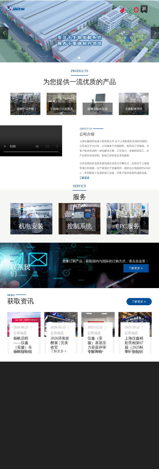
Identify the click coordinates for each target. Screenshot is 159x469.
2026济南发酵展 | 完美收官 (60, 342)
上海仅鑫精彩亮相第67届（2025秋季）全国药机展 (134, 347)
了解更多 (84, 177)
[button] (14, 223)
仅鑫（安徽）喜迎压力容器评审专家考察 (97, 345)
